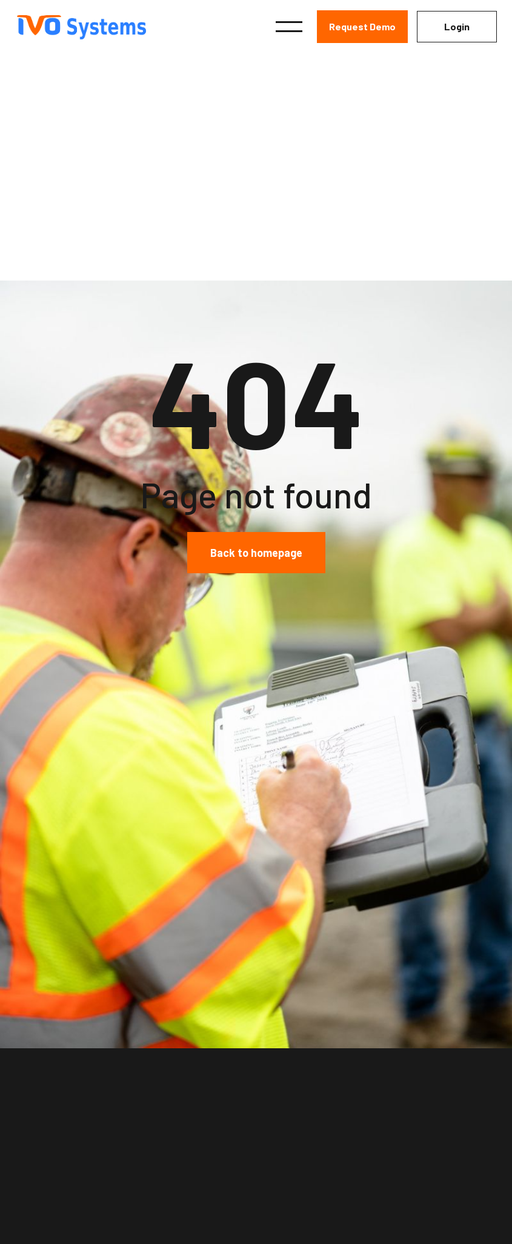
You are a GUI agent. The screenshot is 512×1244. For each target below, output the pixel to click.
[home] (89, 27)
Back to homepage (256, 552)
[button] (289, 26)
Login (457, 26)
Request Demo (362, 26)
